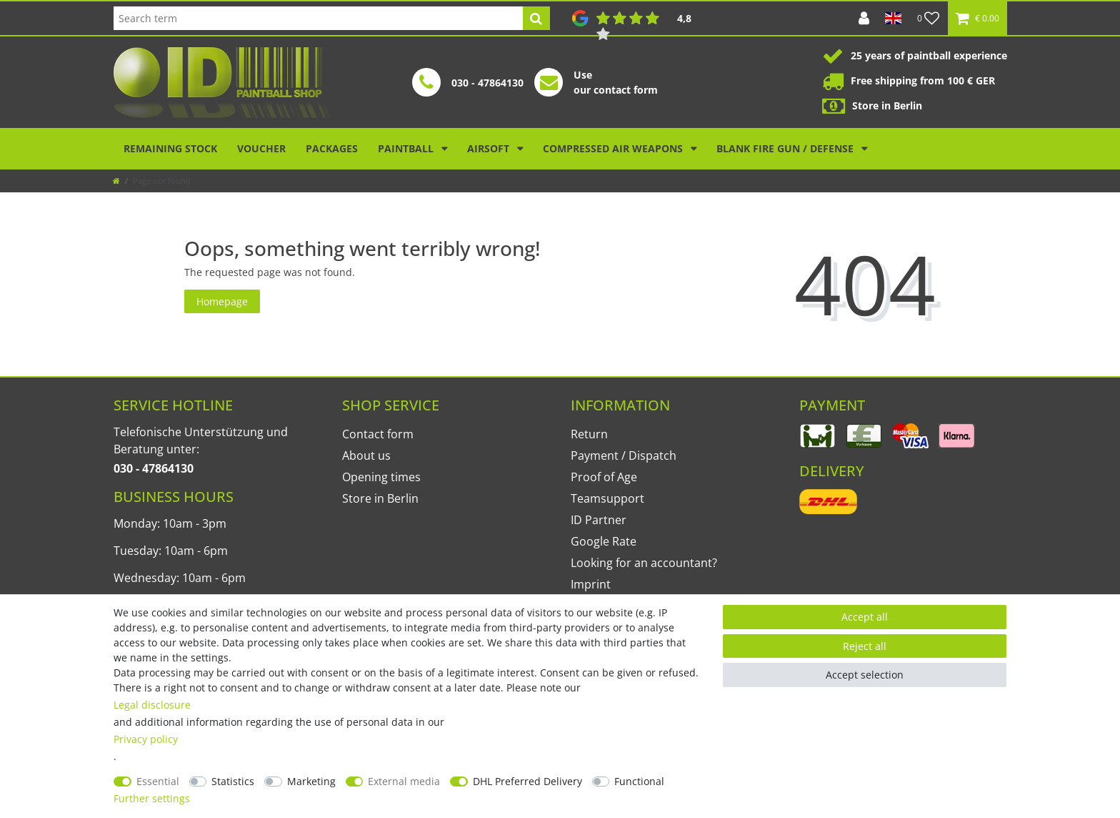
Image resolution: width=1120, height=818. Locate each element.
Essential (157, 781)
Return (589, 434)
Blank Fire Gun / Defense (786, 148)
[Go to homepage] (116, 180)
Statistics (232, 781)
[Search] (536, 18)
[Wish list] (928, 18)
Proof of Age (604, 477)
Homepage (222, 301)
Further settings (152, 798)
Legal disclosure (152, 704)
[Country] (893, 18)
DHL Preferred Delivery (527, 781)
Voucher (261, 148)
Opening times (381, 477)
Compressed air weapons (614, 148)
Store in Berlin (380, 498)
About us (366, 455)
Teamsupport (607, 498)
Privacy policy (146, 739)
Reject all (864, 646)
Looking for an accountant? (644, 563)
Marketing (311, 781)
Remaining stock (170, 148)
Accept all (864, 617)
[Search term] (318, 18)
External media (404, 781)
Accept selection (865, 674)
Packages (332, 148)
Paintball (407, 148)
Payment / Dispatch (623, 455)
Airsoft (489, 148)
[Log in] (864, 18)
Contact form (378, 434)
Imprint (591, 584)
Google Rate (603, 541)
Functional (639, 781)
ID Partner (598, 520)
